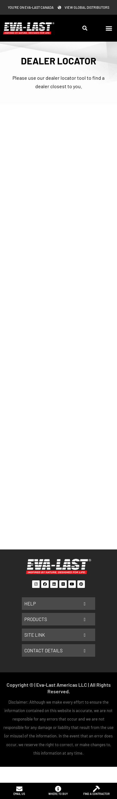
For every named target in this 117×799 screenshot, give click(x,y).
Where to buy (58, 794)
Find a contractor (96, 794)
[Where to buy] (58, 789)
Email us (19, 794)
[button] (109, 28)
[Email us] (19, 789)
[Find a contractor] (96, 789)
